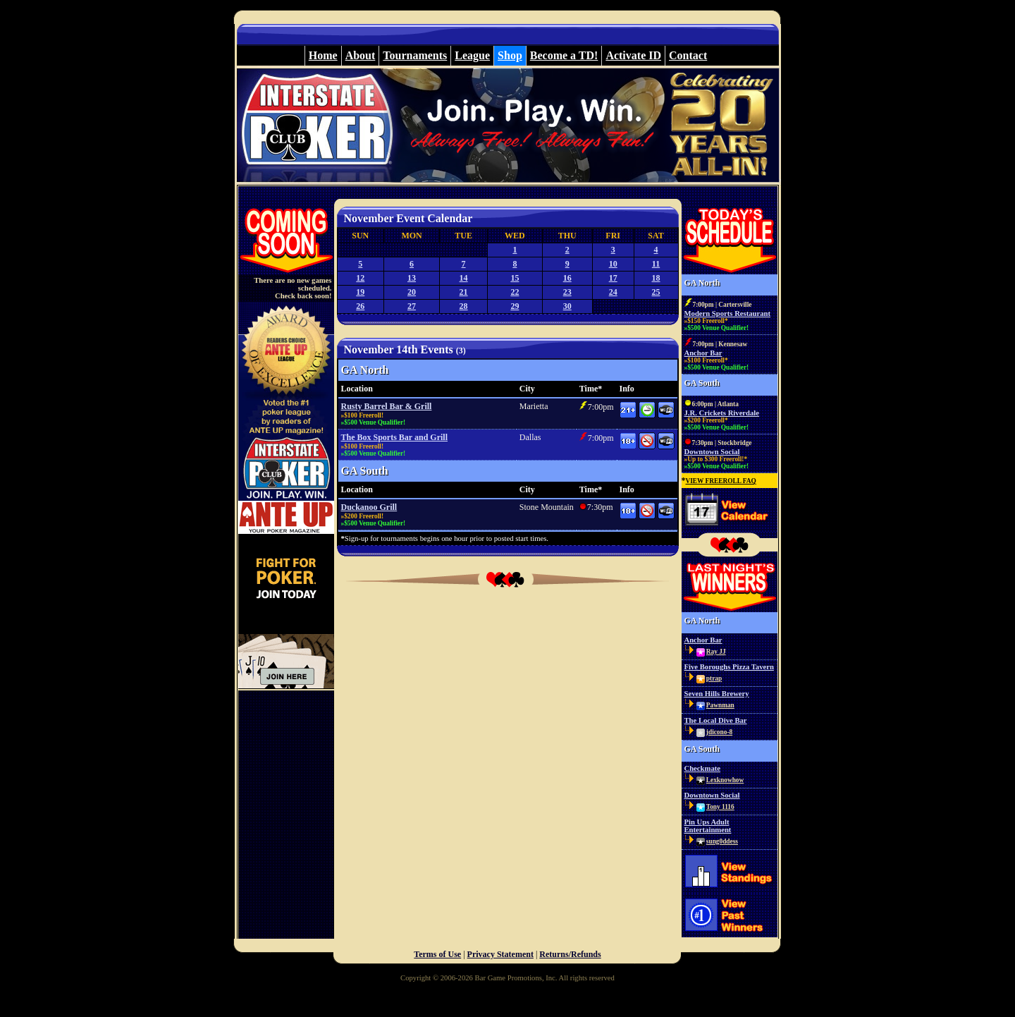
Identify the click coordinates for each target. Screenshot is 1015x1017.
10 (613, 264)
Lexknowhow (725, 780)
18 (656, 278)
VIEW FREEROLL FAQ (721, 481)
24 (613, 292)
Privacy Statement (500, 954)
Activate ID (633, 55)
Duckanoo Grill (369, 507)
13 (411, 278)
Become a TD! (564, 55)
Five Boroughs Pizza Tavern (729, 667)
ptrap (714, 678)
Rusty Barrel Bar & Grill (386, 406)
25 (656, 292)
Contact (688, 55)
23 (567, 292)
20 (411, 292)
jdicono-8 (719, 732)
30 (567, 306)
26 (360, 306)
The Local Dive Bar (715, 720)
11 (656, 264)
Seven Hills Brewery (716, 694)
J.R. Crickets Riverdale (722, 413)
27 (411, 306)
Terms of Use (437, 954)
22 (514, 292)
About (360, 55)
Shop (510, 55)
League (472, 55)
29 (514, 306)
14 (464, 278)
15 (514, 278)
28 (464, 306)
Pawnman (720, 705)
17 (613, 278)
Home (323, 55)
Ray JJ (716, 651)
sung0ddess (722, 841)
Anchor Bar (703, 353)
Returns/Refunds (570, 954)
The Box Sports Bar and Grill (394, 437)
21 (464, 292)
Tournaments (415, 55)
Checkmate (702, 768)
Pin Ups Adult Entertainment (708, 826)
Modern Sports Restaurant (727, 313)
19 (360, 292)
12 (360, 278)
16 (567, 278)
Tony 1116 (720, 806)
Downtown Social (712, 452)
